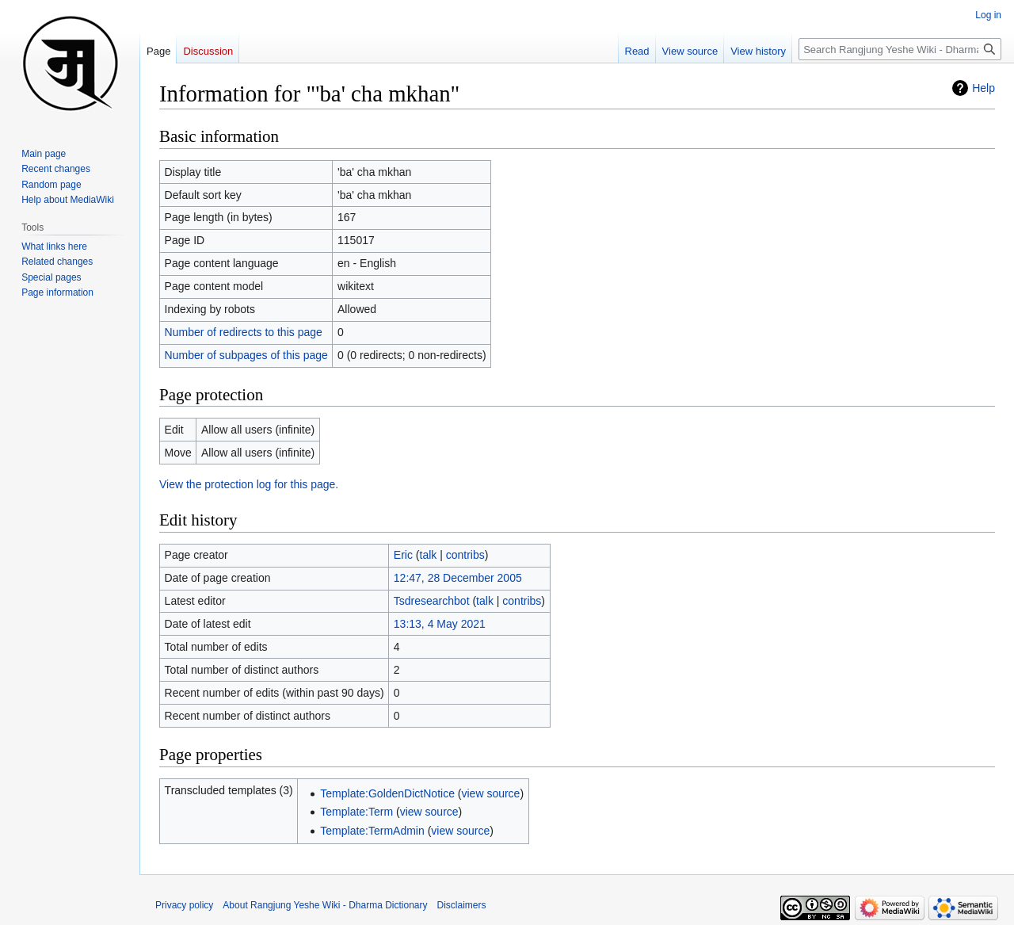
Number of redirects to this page (243, 332)
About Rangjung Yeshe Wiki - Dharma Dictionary (325, 905)
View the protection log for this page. (248, 484)
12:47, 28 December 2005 (458, 577)
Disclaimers (461, 905)
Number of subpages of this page (246, 355)
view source (490, 793)
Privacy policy (184, 905)
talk (428, 555)
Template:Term (356, 811)
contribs (465, 555)
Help (983, 88)
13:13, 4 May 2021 (440, 623)
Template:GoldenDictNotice (387, 793)
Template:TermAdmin (372, 830)
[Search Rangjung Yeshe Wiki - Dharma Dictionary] (900, 49)
